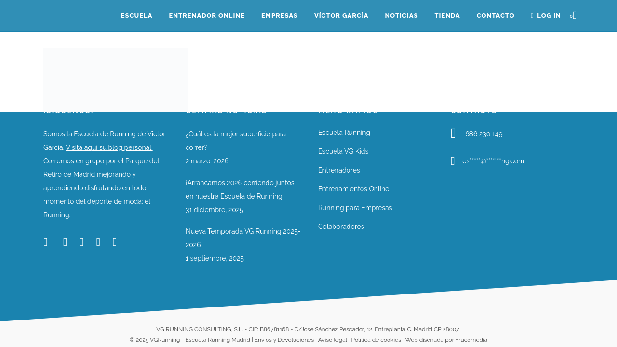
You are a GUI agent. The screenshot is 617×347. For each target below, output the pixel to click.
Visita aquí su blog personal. (109, 147)
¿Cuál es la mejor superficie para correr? (236, 140)
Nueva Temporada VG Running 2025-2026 (243, 238)
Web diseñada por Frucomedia (446, 339)
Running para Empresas (355, 208)
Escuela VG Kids (343, 151)
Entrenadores (339, 170)
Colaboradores (341, 226)
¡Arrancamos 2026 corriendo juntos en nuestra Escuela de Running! (240, 189)
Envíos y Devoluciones (284, 339)
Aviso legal (332, 339)
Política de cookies (376, 339)
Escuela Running (344, 132)
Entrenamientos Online (353, 189)
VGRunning (165, 339)
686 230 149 (484, 134)
